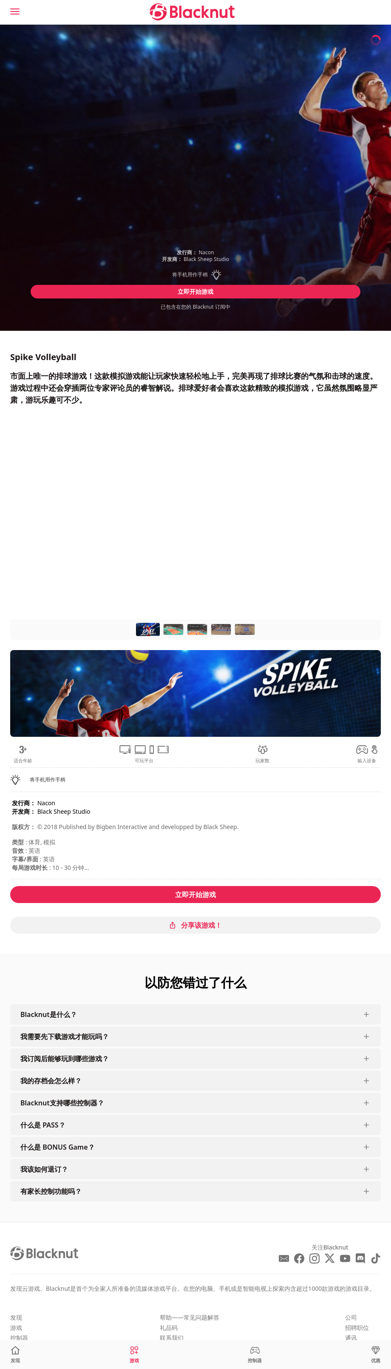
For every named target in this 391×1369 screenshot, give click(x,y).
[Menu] (15, 11)
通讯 (351, 1338)
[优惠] (376, 1354)
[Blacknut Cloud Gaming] (192, 11)
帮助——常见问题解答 (189, 1317)
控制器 (19, 1338)
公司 (351, 1317)
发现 (16, 1317)
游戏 (16, 1328)
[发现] (15, 1354)
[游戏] (134, 1354)
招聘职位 (357, 1328)
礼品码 (169, 1328)
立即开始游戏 (195, 291)
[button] (195, 275)
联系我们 (172, 1338)
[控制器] (255, 1354)
